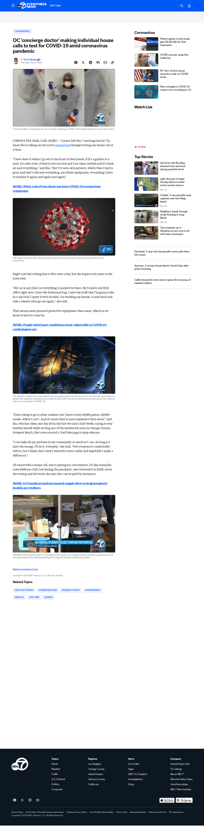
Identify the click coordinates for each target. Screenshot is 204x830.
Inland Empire (95, 778)
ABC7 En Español (137, 778)
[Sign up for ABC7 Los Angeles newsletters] (37, 805)
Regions (92, 763)
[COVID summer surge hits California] (162, 62)
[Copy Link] (112, 66)
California (93, 789)
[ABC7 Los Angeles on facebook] (14, 805)
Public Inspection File (157, 817)
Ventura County (96, 783)
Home (54, 768)
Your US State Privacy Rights (101, 817)
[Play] (162, 130)
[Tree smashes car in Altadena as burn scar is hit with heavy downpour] (162, 235)
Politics (55, 789)
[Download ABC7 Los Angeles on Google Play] (184, 804)
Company (175, 763)
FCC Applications (176, 817)
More (131, 763)
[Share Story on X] (83, 66)
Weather (55, 773)
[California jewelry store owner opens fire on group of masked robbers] (162, 285)
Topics (54, 763)
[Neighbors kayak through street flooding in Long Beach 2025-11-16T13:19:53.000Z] (162, 219)
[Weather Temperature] (172, 6)
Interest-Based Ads (138, 817)
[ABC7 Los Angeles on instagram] (30, 805)
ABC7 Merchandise (180, 794)
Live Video (133, 768)
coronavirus (62, 148)
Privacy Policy (17, 817)
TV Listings (176, 773)
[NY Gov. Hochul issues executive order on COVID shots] (162, 78)
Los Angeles (94, 768)
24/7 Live (55, 5)
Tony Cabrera (30, 62)
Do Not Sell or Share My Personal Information (45, 817)
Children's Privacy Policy (76, 817)
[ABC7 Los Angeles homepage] (32, 5)
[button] (13, 5)
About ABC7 (177, 778)
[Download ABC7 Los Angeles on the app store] (167, 804)
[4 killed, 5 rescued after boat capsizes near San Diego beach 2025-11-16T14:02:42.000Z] (162, 203)
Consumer (56, 794)
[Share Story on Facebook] (76, 66)
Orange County (96, 773)
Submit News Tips (180, 768)
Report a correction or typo (25, 572)
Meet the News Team (181, 783)
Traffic (54, 778)
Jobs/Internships (179, 789)
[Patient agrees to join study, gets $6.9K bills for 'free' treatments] (162, 46)
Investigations (135, 783)
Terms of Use (121, 817)
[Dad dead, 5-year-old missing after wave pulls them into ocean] (162, 256)
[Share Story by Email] (105, 66)
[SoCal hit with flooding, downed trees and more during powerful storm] (162, 171)
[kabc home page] (19, 768)
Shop (131, 789)
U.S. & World (58, 783)
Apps (131, 773)
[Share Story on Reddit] (90, 66)
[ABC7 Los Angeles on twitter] (22, 805)
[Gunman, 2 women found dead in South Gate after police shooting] (162, 271)
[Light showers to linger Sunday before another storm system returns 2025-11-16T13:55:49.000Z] (162, 187)
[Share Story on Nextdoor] (98, 66)
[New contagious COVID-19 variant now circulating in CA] (162, 94)
